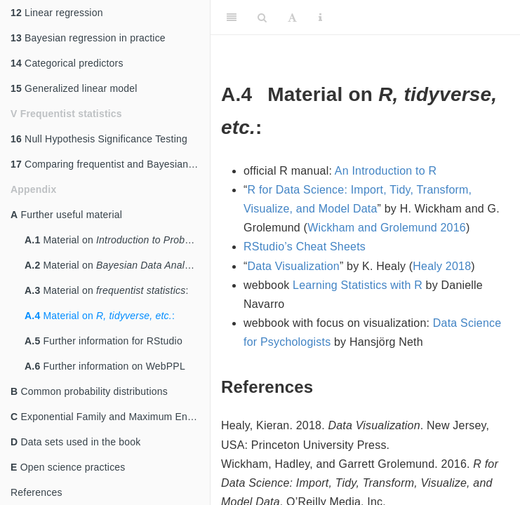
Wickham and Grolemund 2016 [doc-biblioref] (386, 228)
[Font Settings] (292, 17)
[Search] (262, 17)
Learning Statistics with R (357, 285)
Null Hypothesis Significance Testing (99, 138)
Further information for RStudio (103, 340)
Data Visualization (294, 266)
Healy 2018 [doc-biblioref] (442, 266)
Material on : (117, 239)
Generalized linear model (74, 88)
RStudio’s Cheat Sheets (305, 246)
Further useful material (66, 214)
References (36, 492)
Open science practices (68, 467)
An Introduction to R (385, 171)
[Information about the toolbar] (320, 17)
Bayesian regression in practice (88, 37)
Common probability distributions (89, 391)
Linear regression (57, 12)
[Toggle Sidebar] (231, 17)
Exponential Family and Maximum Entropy (110, 416)
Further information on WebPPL (105, 366)
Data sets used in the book (75, 441)
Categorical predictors (67, 63)
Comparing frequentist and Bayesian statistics (110, 164)
